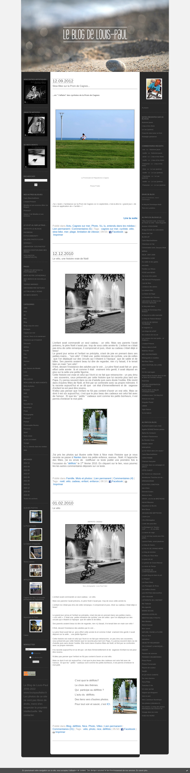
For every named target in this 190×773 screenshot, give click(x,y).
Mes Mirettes (146, 621)
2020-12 (27, 488)
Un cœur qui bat (148, 689)
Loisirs (26, 375)
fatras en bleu (147, 495)
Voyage (26, 443)
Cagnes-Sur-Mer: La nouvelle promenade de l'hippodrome (34, 598)
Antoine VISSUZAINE (150, 226)
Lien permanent (61, 228)
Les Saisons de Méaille (32, 368)
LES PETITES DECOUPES (152, 593)
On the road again (148, 372)
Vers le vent (146, 696)
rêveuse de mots (148, 399)
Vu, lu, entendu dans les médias (35, 446)
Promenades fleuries (31, 425)
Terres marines (29, 562)
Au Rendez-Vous (148, 440)
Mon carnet (146, 628)
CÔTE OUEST (147, 470)
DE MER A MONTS (31, 295)
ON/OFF (145, 650)
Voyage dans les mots (150, 712)
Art (25, 315)
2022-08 (27, 470)
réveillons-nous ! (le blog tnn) (152, 395)
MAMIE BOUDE (147, 611)
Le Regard (145, 579)
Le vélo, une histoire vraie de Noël (70, 258)
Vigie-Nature (146, 409)
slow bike (58, 231)
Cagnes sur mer (29, 333)
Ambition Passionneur (150, 436)
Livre (25, 372)
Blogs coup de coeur (31, 326)
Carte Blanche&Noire (31, 198)
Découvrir (27, 343)
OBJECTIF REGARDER (151, 643)
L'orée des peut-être (149, 524)
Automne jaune (147, 122)
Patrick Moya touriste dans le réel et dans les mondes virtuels (154, 376)
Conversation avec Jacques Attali (154, 247)
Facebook (116, 231)
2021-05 (27, 481)
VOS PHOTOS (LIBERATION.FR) (30, 256)
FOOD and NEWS (148, 272)
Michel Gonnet (147, 625)
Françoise (146, 164)
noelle (144, 153)
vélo (131, 228)
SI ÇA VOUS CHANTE (150, 675)
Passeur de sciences (149, 653)
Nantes (26, 397)
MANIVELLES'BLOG (149, 614)
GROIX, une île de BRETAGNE (153, 499)
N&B (25, 393)
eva (143, 149)
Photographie (28, 414)
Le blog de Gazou (148, 545)
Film (25, 354)
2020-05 (27, 495)
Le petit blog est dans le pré (152, 575)
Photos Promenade (149, 664)
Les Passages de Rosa (150, 586)
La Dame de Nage (148, 294)
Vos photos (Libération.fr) (151, 703)
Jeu (25, 365)
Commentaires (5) (82, 228)
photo (92, 729)
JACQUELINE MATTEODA (152, 513)
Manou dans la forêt (149, 347)
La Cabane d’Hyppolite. (32, 544)
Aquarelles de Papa (31, 617)
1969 (25, 308)
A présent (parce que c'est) (151, 426)
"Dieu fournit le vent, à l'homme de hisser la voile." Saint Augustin (154, 222)
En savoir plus (141, 770)
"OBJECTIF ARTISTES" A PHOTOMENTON (33, 271)
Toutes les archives (31, 498)
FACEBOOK (28, 232)
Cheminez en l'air (148, 244)
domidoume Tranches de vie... (153, 477)
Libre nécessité (147, 596)
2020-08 (27, 491)
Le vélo (56, 508)
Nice (25, 400)
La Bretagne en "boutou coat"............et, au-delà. (150, 528)
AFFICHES (28, 580)
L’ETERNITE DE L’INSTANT (152, 600)
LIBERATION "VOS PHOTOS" (35, 246)
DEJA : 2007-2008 (148, 255)
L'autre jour (146, 516)
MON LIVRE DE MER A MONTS (35, 382)
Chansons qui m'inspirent (33, 340)
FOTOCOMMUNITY (31, 236)
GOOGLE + (28, 243)
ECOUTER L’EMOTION (150, 484)
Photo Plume (146, 660)
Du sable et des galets (150, 262)
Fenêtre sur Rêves (148, 269)
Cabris (26, 635)
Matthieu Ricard (147, 351)
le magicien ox (147, 327)
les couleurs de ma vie (150, 335)
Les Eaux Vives (147, 582)
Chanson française (149, 461)
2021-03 (27, 484)
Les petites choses (148, 589)
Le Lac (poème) (147, 129)
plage (73, 231)
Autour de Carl (147, 233)
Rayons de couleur (149, 668)
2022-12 (27, 463)
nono (143, 368)
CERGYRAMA (147, 458)
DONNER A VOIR (148, 258)
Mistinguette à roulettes (150, 358)
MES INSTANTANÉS (149, 354)
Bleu (25, 318)
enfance (94, 481)
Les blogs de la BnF (149, 331)
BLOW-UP (145, 237)
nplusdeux (145, 639)
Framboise (146, 176)
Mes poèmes (28, 379)
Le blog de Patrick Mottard (151, 319)
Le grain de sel (147, 559)
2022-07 (27, 474)
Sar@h (144, 671)
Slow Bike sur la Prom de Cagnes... (71, 86)
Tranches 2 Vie (147, 685)
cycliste (124, 228)
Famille (26, 350)
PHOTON (145, 381)
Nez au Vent (146, 636)
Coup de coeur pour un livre (152, 133)
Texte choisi (28, 436)
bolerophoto (146, 447)
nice (99, 729)
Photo (26, 411)
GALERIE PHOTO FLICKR (33, 239)
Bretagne (27, 329)
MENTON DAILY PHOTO (151, 618)
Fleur (25, 358)
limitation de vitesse (88, 231)
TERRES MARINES (31, 284)
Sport (25, 432)
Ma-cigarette (146, 607)
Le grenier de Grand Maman (152, 563)
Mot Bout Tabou (147, 361)
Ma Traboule (146, 604)
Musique (27, 390)
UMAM (144, 406)
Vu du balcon (146, 413)
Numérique (28, 407)
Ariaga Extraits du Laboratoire (153, 230)
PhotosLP (27, 210)
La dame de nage (148, 532)
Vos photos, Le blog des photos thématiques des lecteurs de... (153, 707)
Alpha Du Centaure (149, 433)
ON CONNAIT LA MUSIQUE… (153, 646)
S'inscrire (36, 653)
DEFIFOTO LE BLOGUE (33, 229)
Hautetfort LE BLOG (149, 506)
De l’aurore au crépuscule (151, 474)
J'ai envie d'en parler (149, 276)
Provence (27, 429)
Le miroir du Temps (149, 566)
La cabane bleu (147, 290)
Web (25, 450)
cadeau (76, 481)
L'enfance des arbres (149, 287)
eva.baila (145, 265)
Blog (25, 322)
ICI (108, 704)
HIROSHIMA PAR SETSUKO (34, 288)
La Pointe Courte (30, 526)
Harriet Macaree (148, 502)
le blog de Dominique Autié (151, 204)
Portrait (26, 422)
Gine (144, 169)
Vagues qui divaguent (149, 692)
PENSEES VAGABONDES (151, 657)
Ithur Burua (146, 509)
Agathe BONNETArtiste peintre (153, 429)
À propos (145, 108)
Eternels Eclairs (147, 492)
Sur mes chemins (148, 678)
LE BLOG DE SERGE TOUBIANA (150, 323)
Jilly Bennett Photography (151, 279)
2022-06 (27, 477)
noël (62, 481)
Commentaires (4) (123, 478)
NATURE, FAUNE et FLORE (152, 632)
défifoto (26, 347)
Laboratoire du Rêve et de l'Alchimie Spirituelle (151, 302)
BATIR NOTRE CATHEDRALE (35, 275)
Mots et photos (29, 386)
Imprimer (59, 732)
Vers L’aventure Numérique (152, 700)
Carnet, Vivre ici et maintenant (34, 336)
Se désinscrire (35, 657)
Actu (25, 311)
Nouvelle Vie (28, 404)
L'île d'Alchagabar (148, 520)
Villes (99, 726)
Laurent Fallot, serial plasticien (153, 541)
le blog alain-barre (148, 306)
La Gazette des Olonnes (151, 297)
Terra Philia (146, 682)
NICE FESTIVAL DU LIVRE (152, 365)
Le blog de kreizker (149, 552)
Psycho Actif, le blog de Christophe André (150, 391)
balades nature (147, 444)
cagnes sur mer (109, 228)
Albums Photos (31, 508)
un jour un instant (30, 439)
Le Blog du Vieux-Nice (150, 556)
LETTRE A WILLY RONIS (33, 291)
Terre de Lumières (148, 208)
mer (66, 231)
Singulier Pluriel (147, 402)
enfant (84, 481)
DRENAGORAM (148, 481)
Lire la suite (130, 218)
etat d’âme (145, 488)
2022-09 (27, 466)
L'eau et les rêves (148, 126)
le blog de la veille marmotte (152, 315)
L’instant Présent (30, 202)
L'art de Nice (146, 283)
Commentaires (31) (63, 729)
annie (144, 157)
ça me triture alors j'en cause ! (153, 451)
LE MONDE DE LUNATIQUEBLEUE (149, 571)
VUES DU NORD (148, 716)
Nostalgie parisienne (149, 137)
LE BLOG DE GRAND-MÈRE (152, 548)
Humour (26, 361)
